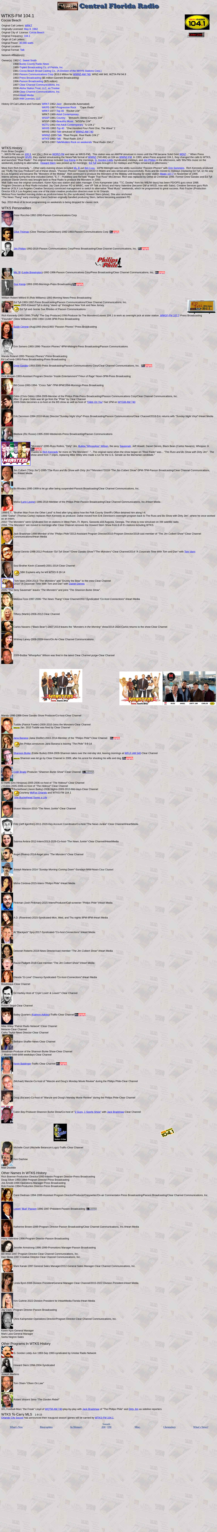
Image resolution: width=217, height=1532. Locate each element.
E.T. (10, 512)
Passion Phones (35, 356)
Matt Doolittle (8, 1167)
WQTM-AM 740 (53, 1409)
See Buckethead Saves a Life (30, 797)
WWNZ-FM (125, 157)
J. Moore (6, 1054)
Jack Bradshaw (115, 1112)
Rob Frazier (7, 1186)
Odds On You (94, 402)
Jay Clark (6, 1309)
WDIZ (183, 154)
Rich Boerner (8, 1176)
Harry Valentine (9, 1238)
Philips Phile (72, 396)
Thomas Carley (26, 515)
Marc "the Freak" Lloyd (29, 1409)
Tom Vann (189, 551)
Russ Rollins (57, 446)
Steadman (7, 1051)
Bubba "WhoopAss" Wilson (93, 446)
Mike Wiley (76, 455)
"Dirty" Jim (71, 446)
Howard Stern (48, 163)
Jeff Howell (138, 446)
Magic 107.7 (167, 173)
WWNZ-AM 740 (84, 131)
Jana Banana (20, 738)
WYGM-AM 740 (126, 402)
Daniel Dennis (77, 583)
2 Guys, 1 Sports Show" (88, 1112)
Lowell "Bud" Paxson (25, 1208)
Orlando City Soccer (12, 1417)
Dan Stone (7, 1257)
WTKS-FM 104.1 (104, 1417)
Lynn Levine (28, 502)
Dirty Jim (133, 1409)
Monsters (37, 446)
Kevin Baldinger (22, 1063)
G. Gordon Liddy (104, 160)
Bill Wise (6, 1253)
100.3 (28, 154)
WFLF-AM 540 (133, 753)
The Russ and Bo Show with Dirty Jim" (167, 515)
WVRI (28, 157)
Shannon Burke (22, 753)
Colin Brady (19, 772)
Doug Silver (7, 1179)
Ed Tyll (92, 163)
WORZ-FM (58, 154)
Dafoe (11, 515)
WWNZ (92, 157)
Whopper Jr (202, 446)
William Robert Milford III (15, 297)
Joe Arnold (7, 1183)
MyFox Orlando (38, 792)
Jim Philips (150, 160)
